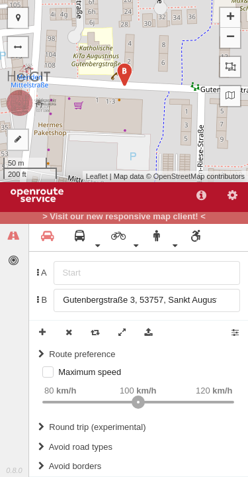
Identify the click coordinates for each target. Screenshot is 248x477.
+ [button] (230, 18)
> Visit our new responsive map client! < (124, 216)
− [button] (230, 38)
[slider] (138, 402)
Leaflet (97, 176)
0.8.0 (14, 470)
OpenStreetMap (179, 176)
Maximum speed (89, 372)
